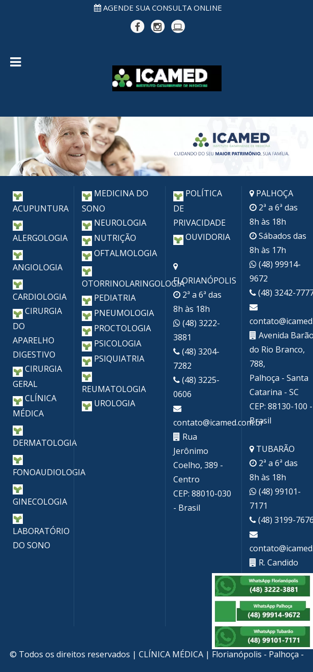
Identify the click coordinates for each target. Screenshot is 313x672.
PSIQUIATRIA (113, 358)
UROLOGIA (108, 403)
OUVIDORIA (201, 236)
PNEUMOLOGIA (118, 313)
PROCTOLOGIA (116, 328)
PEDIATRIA (109, 297)
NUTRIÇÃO (109, 237)
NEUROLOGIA (114, 222)
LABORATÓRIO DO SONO (41, 530)
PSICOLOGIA (111, 343)
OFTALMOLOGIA (119, 253)
